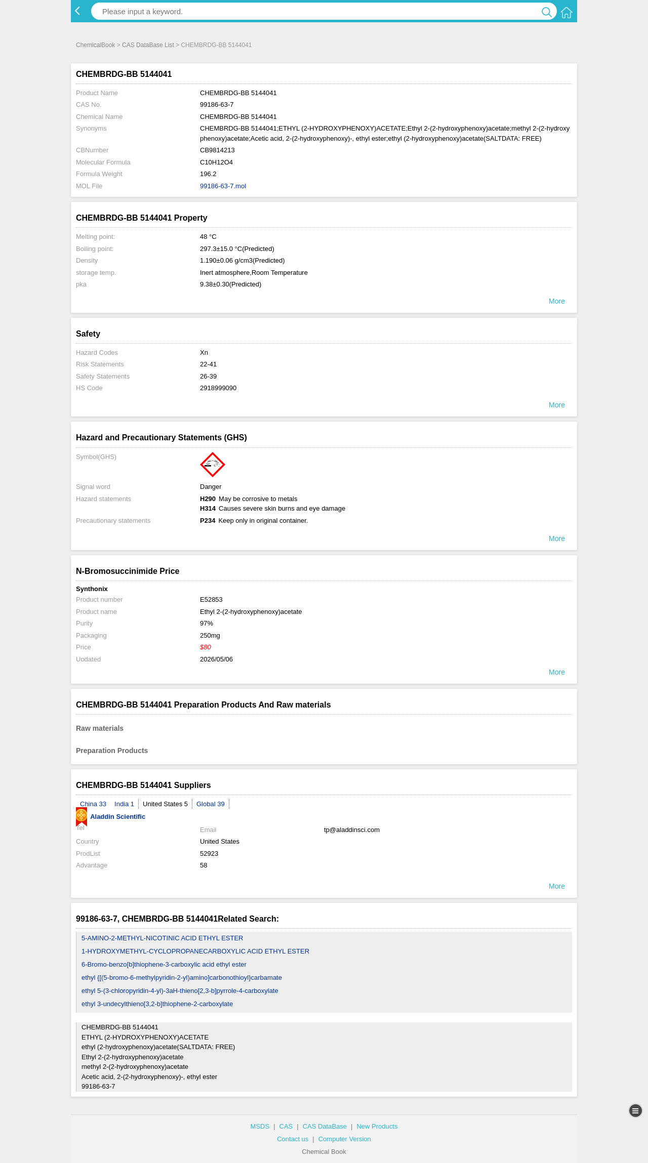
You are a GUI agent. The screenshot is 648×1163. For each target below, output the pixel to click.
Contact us (292, 1139)
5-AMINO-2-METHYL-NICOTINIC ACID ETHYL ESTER (163, 938)
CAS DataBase (325, 1126)
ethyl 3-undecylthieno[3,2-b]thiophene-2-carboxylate (157, 1004)
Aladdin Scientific (110, 816)
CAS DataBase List (148, 45)
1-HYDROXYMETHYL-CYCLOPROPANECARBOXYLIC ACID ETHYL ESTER (195, 951)
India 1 (124, 804)
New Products (376, 1126)
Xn (204, 352)
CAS (286, 1126)
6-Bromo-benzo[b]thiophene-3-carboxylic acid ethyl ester (164, 964)
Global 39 (210, 804)
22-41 (208, 364)
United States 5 (165, 804)
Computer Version (344, 1139)
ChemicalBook (95, 45)
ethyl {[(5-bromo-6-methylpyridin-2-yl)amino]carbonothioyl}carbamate (182, 977)
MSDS (260, 1126)
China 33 (93, 804)
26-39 (208, 376)
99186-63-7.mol (223, 186)
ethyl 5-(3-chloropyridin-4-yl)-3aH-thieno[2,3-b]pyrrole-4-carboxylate (180, 990)
